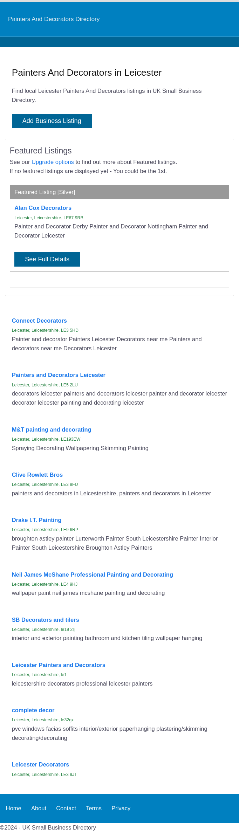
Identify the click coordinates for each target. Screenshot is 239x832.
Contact (66, 808)
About (38, 808)
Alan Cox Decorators (42, 208)
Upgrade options (53, 162)
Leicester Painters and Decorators (58, 665)
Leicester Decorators (40, 764)
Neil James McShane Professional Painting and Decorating (92, 574)
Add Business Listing (51, 120)
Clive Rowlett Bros (37, 475)
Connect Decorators (39, 320)
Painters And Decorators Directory (54, 18)
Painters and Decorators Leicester (58, 375)
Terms (94, 808)
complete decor (33, 710)
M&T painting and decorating (51, 429)
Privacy (120, 808)
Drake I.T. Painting (37, 520)
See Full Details (47, 259)
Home (13, 808)
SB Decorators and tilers (45, 620)
